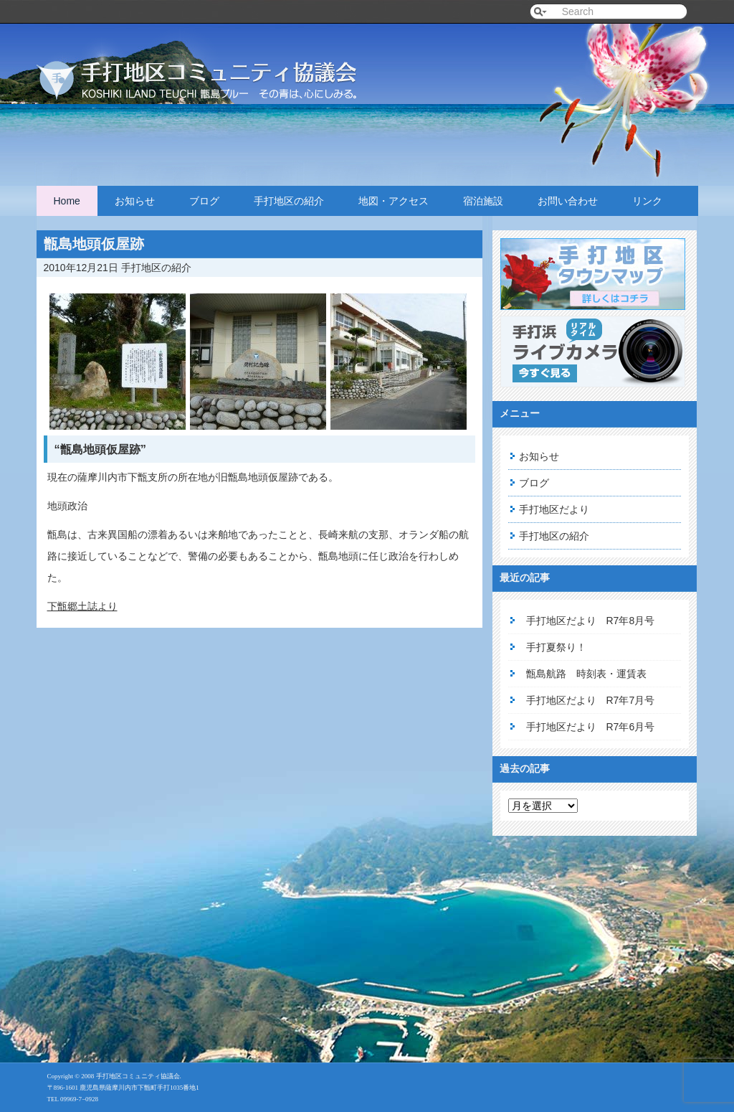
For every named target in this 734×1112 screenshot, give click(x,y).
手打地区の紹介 (289, 201)
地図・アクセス (393, 201)
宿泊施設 (483, 201)
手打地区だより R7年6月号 (590, 726)
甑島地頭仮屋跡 (94, 244)
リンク (647, 201)
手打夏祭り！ (556, 647)
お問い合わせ (568, 201)
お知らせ (135, 201)
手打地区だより (554, 509)
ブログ (204, 201)
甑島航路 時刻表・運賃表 (586, 673)
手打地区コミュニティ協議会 (216, 66)
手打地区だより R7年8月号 (590, 620)
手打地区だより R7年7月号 (590, 700)
